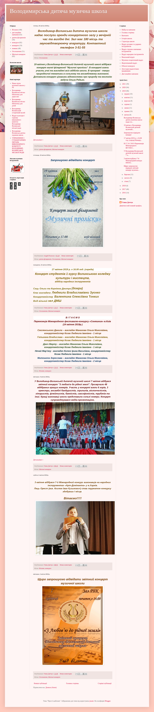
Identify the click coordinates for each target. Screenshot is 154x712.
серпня (127, 104)
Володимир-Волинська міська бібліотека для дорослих (18, 93)
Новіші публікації (40, 683)
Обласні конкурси (128, 66)
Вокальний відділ (128, 57)
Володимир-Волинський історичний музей (18, 111)
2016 (124, 193)
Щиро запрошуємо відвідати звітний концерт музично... (131, 168)
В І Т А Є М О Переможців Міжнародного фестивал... (134, 146)
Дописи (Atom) (51, 687)
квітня (126, 115)
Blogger (107, 701)
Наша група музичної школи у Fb (18, 85)
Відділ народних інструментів (133, 54)
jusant (91, 701)
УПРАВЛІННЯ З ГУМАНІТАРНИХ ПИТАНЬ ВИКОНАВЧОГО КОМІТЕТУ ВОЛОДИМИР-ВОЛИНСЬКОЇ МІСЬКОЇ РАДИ (19, 145)
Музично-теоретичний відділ (132, 60)
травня (127, 111)
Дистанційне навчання (130, 74)
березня (127, 174)
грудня (126, 94)
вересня (127, 101)
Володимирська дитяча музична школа (58, 11)
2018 (124, 186)
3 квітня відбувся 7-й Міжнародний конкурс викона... (133, 161)
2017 (124, 189)
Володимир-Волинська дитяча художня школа (18, 133)
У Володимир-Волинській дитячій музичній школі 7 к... (133, 153)
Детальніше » (38, 140)
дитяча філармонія (45, 149)
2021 (124, 84)
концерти (15, 45)
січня (126, 181)
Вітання (41, 371)
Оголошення (43, 58)
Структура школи (128, 41)
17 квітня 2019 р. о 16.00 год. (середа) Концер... (133, 139)
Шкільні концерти (58, 149)
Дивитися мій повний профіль (131, 206)
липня (126, 108)
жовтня (127, 97)
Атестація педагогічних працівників (130, 70)
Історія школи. (127, 38)
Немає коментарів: (66, 54)
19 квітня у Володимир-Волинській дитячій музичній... (132, 127)
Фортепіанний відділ (129, 63)
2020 (124, 87)
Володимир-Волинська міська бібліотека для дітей (18, 103)
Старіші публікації (104, 683)
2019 (124, 91)
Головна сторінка (72, 683)
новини (14, 48)
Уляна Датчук (127, 202)
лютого (127, 178)
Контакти (125, 35)
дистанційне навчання (16, 34)
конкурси (48, 371)
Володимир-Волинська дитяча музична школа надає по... (133, 120)
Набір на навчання (128, 30)
